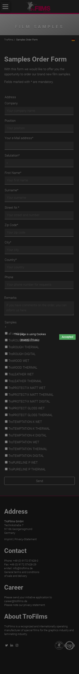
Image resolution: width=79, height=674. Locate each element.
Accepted (67, 336)
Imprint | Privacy (29, 339)
